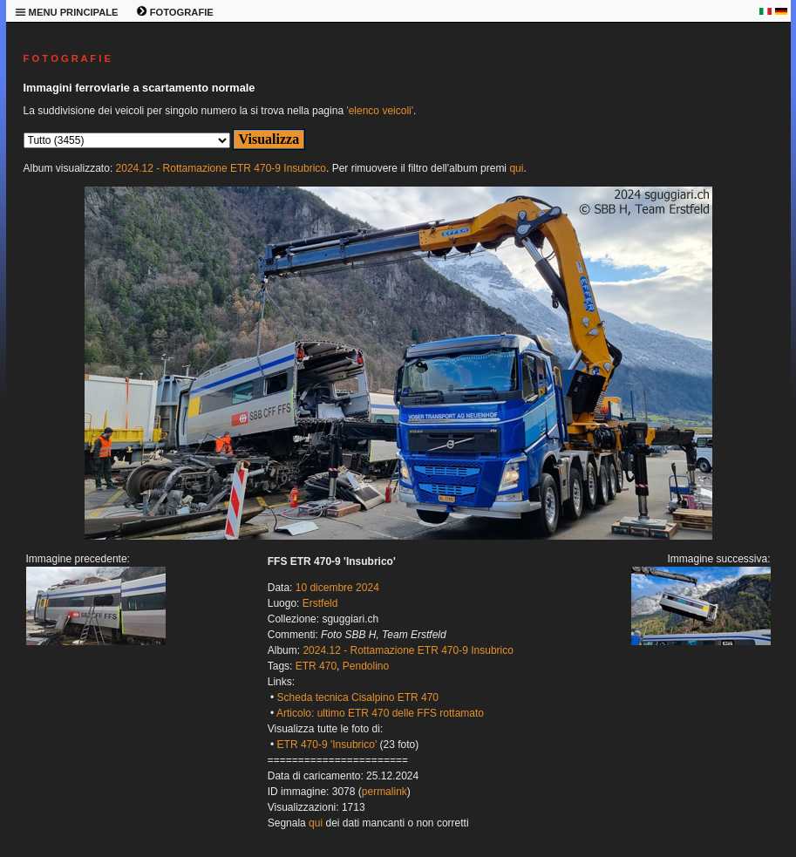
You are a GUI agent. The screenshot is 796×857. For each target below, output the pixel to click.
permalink (384, 792)
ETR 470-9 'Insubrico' (327, 744)
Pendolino (366, 666)
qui (516, 168)
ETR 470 (316, 666)
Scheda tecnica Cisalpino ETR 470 (358, 697)
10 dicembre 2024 (337, 588)
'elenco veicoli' (379, 111)
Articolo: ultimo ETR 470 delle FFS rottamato (380, 713)
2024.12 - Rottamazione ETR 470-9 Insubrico (221, 168)
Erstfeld (320, 603)
